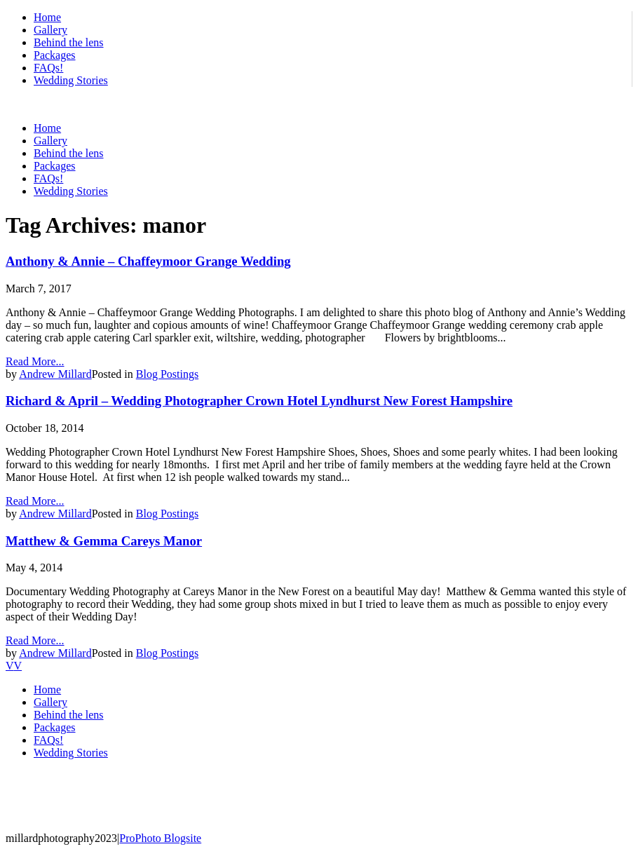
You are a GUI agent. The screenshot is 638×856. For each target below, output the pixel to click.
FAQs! (48, 68)
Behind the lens (69, 42)
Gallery (50, 30)
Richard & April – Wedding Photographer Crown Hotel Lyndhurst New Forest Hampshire (259, 400)
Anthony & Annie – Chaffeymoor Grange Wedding (148, 261)
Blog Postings (167, 374)
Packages (55, 55)
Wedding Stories (71, 80)
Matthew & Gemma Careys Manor (104, 541)
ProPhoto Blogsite (160, 838)
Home (47, 17)
